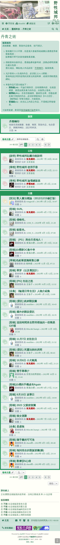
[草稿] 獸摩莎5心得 (20, 461)
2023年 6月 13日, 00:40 (45, 443)
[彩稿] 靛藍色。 (18, 229)
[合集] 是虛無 (16, 426)
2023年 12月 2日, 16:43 (46, 304)
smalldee (30, 304)
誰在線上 (5, 490)
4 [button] (36, 144)
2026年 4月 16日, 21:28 (45, 223)
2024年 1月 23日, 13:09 (45, 294)
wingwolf (30, 201)
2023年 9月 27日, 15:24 (47, 388)
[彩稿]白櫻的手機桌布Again (25, 384)
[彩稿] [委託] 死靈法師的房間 (25, 349)
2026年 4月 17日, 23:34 (47, 212)
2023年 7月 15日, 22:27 (47, 419)
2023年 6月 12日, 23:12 (45, 464)
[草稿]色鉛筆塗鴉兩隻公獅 (24, 260)
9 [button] (45, 144)
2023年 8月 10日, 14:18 (47, 408)
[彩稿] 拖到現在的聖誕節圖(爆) (26, 450)
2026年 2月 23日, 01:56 (47, 253)
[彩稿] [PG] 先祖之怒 (21, 281)
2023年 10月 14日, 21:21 (47, 363)
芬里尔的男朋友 (33, 374)
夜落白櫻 (30, 243)
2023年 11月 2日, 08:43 (45, 353)
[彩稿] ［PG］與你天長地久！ (26, 239)
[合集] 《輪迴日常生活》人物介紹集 (29, 291)
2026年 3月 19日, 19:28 (47, 243)
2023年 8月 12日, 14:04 (46, 398)
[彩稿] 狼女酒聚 (18, 416)
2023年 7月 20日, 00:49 (47, 159)
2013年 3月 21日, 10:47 (46, 201)
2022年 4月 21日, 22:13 (47, 170)
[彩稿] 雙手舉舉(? (19, 371)
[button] (21, 145)
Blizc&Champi (32, 329)
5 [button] (39, 144)
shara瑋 (29, 443)
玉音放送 (30, 162)
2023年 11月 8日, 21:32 (46, 342)
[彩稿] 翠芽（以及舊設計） (24, 270)
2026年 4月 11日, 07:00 (45, 233)
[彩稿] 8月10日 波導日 (21, 394)
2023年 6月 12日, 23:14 (45, 453)
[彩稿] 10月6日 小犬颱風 (23, 360)
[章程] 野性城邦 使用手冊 (23, 167)
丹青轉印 (39, 68)
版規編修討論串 (28, 110)
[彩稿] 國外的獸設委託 (22, 311)
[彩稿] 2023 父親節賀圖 (22, 405)
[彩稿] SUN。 (16, 209)
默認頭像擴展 (24, 539)
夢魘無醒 (30, 184)
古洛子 (29, 284)
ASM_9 (29, 223)
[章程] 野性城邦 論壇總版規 (24, 180)
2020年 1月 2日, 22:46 (46, 184)
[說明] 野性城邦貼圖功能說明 (25, 156)
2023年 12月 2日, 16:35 (46, 315)
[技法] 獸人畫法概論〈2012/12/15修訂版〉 (33, 198)
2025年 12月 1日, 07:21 (44, 263)
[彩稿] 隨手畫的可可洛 (22, 439)
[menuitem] (9, 23)
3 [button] (32, 144)
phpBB (22, 534)
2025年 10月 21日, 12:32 (45, 284)
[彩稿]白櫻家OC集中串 (22, 249)
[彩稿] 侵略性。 (18, 219)
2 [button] (29, 144)
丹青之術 (8, 36)
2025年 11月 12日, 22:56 (47, 273)
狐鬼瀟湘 (30, 159)
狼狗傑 (29, 263)
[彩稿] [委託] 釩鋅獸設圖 (23, 301)
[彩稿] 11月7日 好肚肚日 (23, 339)
